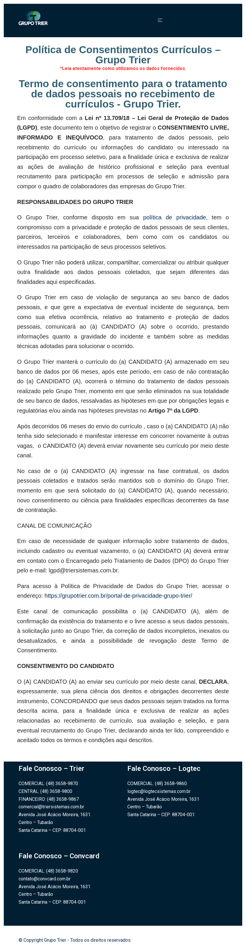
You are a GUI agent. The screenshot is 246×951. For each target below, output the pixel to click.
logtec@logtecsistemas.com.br (159, 791)
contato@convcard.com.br (44, 879)
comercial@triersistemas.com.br (51, 806)
